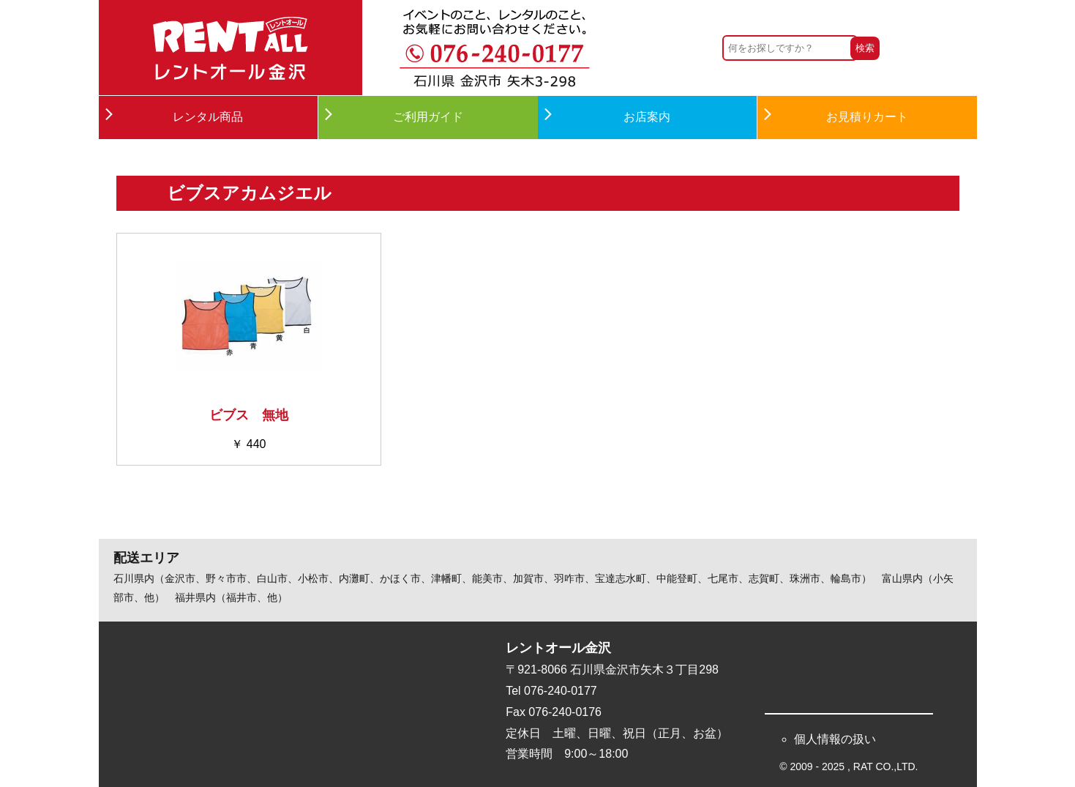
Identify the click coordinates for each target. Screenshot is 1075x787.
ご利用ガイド (428, 117)
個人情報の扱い (835, 739)
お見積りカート (867, 117)
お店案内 (646, 117)
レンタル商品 (208, 117)
